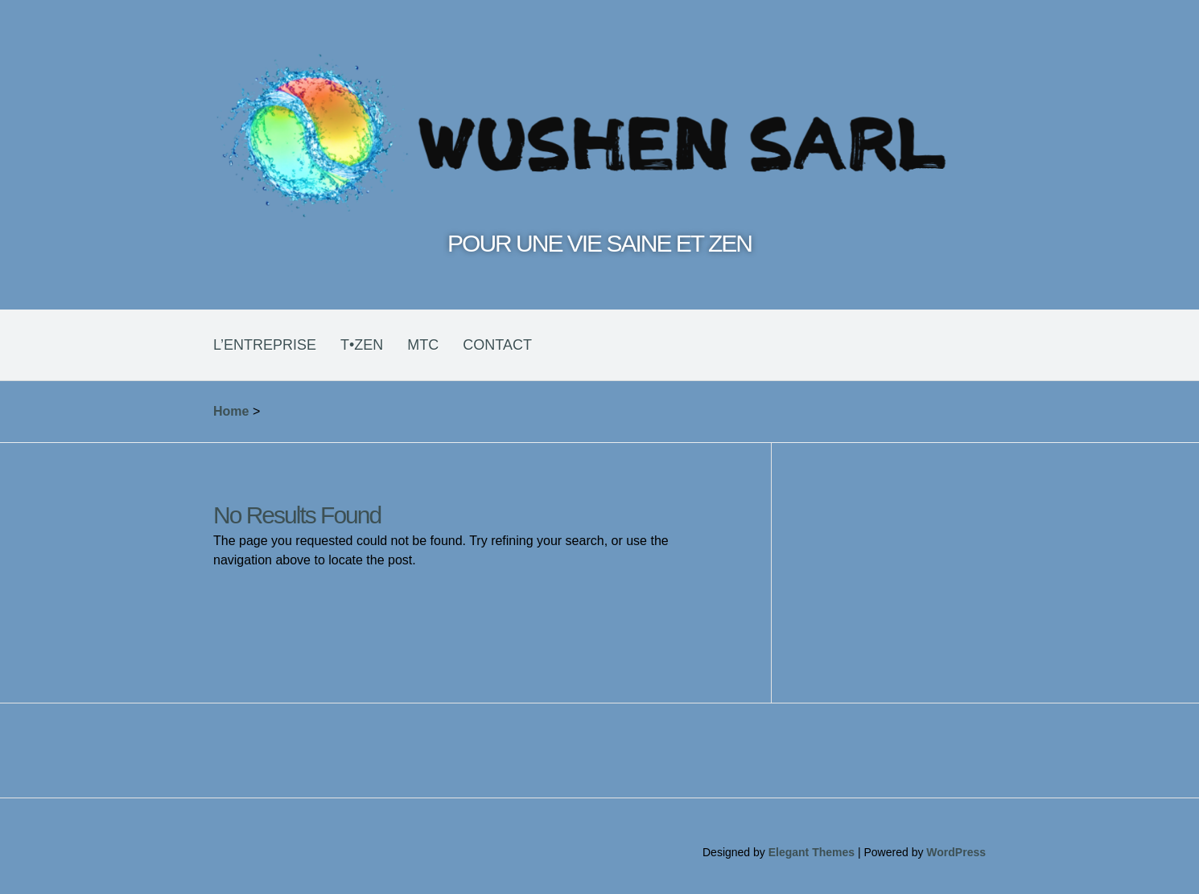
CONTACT (497, 345)
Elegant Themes (811, 852)
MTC (423, 345)
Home (231, 411)
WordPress (956, 852)
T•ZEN (361, 345)
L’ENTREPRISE (264, 345)
